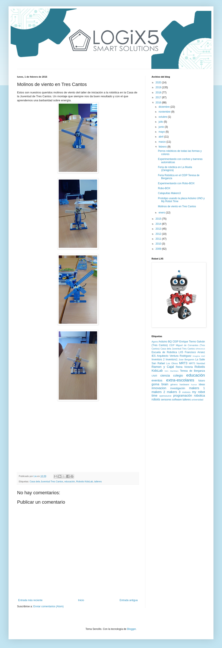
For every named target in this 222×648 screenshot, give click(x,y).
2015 (159, 218)
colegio (178, 375)
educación (69, 481)
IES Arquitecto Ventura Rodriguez (171, 355)
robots (156, 399)
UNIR (154, 375)
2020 (159, 82)
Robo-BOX (164, 188)
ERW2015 (200, 349)
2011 (159, 238)
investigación (177, 388)
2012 (159, 233)
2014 (159, 223)
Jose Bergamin (186, 359)
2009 (159, 248)
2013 (159, 228)
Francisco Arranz (195, 352)
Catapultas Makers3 (169, 193)
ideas (202, 384)
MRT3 (183, 363)
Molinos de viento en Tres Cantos (177, 206)
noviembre (165, 111)
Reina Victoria (184, 366)
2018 (159, 92)
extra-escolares (180, 380)
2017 (159, 97)
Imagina (196, 356)
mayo (162, 131)
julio (161, 121)
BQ (170, 341)
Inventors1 (172, 359)
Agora (155, 341)
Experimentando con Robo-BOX (176, 183)
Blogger (131, 629)
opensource (165, 395)
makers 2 (158, 392)
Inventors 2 (158, 359)
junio (162, 126)
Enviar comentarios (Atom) (48, 606)
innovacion (159, 388)
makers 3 (173, 392)
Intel (203, 356)
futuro (201, 380)
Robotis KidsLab (84, 481)
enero (162, 212)
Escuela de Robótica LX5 (167, 352)
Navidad (200, 363)
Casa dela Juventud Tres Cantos (46, 481)
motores (186, 392)
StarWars (174, 371)
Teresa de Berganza (192, 370)
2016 (159, 102)
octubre (163, 116)
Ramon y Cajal (163, 366)
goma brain (160, 384)
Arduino (162, 341)
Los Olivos (172, 363)
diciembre (164, 106)
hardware (184, 384)
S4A (166, 371)
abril (161, 136)
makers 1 (197, 388)
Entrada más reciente (30, 600)
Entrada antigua (129, 600)
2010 (159, 243)
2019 (159, 87)
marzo (162, 141)
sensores (166, 399)
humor (194, 384)
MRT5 (192, 363)
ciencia (165, 375)
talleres (98, 481)
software (177, 399)
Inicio (81, 600)
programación (182, 395)
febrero (163, 146)
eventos (157, 380)
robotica (199, 395)
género (174, 384)
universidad (197, 399)
